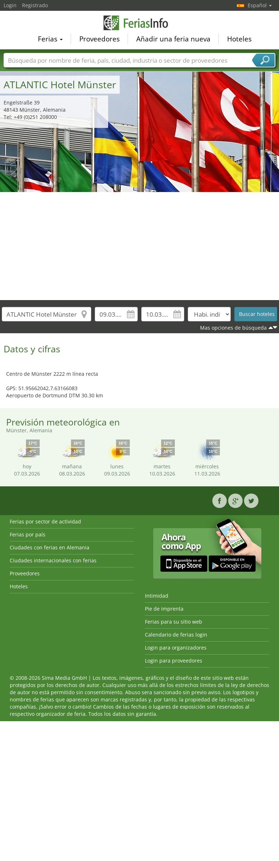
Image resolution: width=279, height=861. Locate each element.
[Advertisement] (139, 246)
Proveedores (99, 38)
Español (260, 5)
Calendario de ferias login (176, 634)
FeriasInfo (139, 22)
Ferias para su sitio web (173, 621)
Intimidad (156, 595)
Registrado (35, 5)
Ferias (50, 38)
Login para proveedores (173, 660)
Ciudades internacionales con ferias (53, 560)
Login (10, 5)
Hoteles (239, 38)
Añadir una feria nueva (173, 38)
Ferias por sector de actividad (45, 521)
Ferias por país (27, 534)
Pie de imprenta (164, 608)
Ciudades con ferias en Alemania (49, 547)
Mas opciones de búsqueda (233, 327)
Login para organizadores (176, 647)
